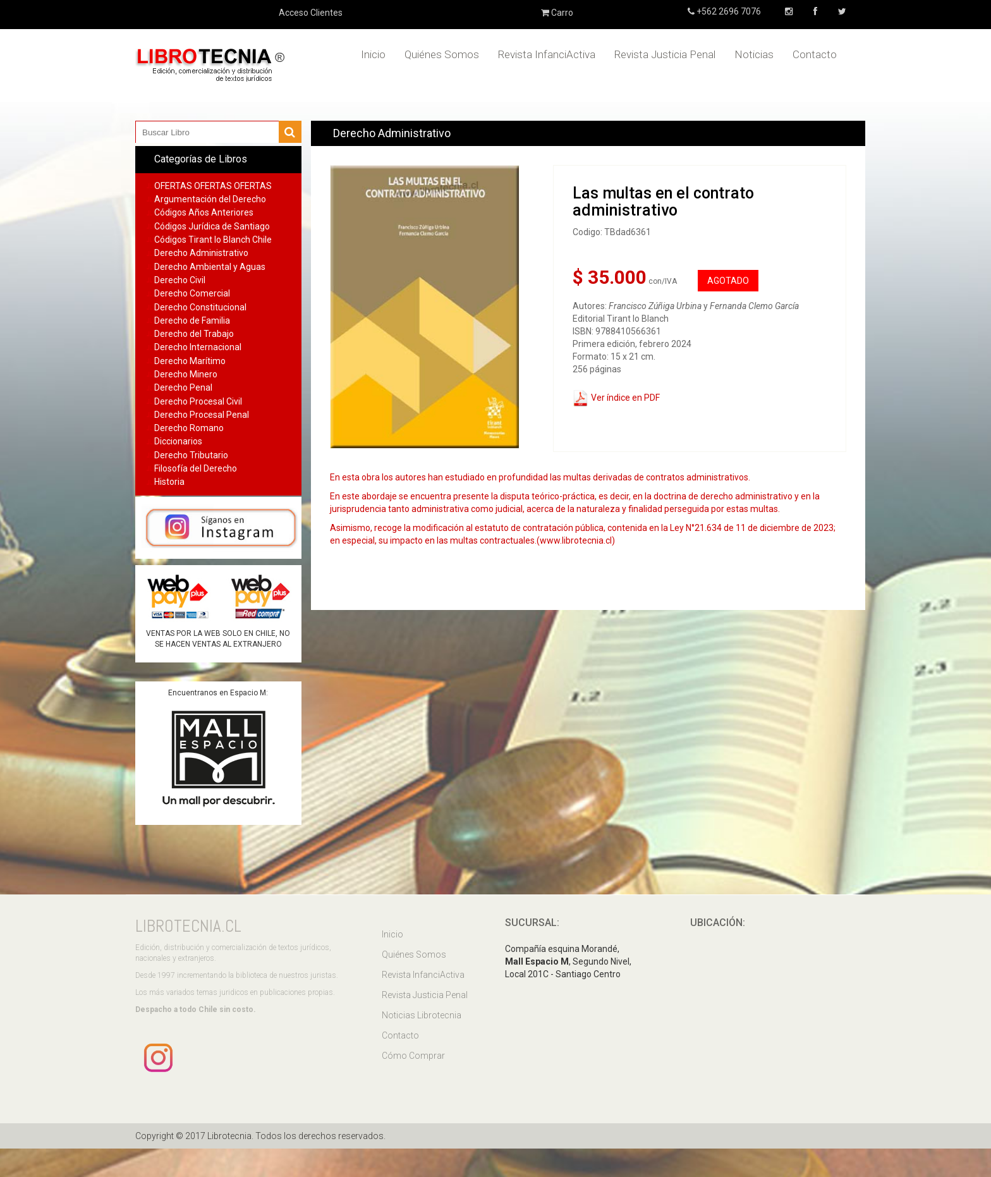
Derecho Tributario (191, 455)
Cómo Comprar (413, 1056)
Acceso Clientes (311, 13)
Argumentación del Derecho (210, 199)
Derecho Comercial (192, 293)
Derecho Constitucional (200, 307)
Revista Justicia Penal (664, 54)
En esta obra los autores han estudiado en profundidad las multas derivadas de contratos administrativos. (540, 477)
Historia (169, 482)
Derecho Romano (189, 428)
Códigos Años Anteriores (203, 212)
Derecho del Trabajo (194, 334)
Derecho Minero (185, 374)
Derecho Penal (183, 387)
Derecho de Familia (192, 320)
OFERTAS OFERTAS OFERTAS (213, 186)
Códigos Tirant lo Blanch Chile (213, 240)
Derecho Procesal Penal (201, 415)
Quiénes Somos (441, 54)
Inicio (373, 54)
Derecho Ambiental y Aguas (209, 267)
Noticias (754, 54)
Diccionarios (178, 441)
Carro (557, 13)
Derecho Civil (179, 280)
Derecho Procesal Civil (198, 401)
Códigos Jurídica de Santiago (212, 226)
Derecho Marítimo (190, 361)
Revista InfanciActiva (546, 54)
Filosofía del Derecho (195, 468)
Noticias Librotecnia (421, 1015)
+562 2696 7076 (728, 11)
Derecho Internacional (197, 347)
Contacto (815, 54)
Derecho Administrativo (201, 253)
